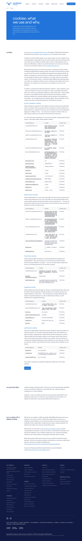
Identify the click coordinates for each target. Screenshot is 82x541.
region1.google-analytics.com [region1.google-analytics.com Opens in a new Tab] (32, 314)
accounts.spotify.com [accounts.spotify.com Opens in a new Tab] (30, 176)
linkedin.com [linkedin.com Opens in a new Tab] (28, 187)
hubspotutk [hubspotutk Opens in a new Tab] (42, 270)
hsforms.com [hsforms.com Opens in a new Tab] (28, 173)
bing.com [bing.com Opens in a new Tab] (27, 323)
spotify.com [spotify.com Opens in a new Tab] (28, 350)
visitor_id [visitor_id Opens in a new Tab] (53, 131)
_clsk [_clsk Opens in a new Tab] (50, 238)
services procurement (29, 476)
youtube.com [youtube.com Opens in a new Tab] (28, 353)
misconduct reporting (46, 522)
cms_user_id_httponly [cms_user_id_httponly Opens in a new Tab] (51, 156)
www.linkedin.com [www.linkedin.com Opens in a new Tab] (29, 317)
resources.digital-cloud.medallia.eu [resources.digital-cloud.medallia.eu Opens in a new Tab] (34, 240)
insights (47, 3)
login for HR (63, 479)
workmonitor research (29, 483)
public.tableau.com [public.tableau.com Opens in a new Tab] (30, 181)
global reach (54, 3)
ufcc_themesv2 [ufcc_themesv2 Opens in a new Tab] (49, 308)
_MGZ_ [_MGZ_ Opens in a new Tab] (48, 309)
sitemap (8, 524)
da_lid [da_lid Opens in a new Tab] (53, 234)
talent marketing (28, 467)
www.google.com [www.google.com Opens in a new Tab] (29, 163)
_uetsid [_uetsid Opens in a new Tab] (45, 305)
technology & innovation (30, 472)
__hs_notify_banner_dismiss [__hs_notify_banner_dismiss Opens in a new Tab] (51, 141)
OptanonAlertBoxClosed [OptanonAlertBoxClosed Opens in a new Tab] (51, 139)
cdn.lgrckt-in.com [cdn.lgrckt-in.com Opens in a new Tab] (29, 160)
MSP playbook (27, 495)
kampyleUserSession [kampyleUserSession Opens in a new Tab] (50, 215)
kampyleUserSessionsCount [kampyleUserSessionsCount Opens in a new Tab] (51, 212)
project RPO (9, 481)
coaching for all (10, 477)
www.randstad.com (45, 54)
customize (27, 368)
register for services (65, 483)
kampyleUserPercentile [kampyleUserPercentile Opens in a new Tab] (51, 215)
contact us (44, 467)
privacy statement (24, 522)
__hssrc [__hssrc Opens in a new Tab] (46, 234)
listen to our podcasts (29, 506)
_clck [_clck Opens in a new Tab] (46, 235)
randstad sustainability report (49, 485)
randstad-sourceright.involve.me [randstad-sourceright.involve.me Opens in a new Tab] (33, 178)
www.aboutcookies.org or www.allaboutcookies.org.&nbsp (43, 444)
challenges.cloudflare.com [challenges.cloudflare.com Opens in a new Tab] (31, 184)
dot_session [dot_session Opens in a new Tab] (48, 131)
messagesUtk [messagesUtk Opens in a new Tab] (47, 272)
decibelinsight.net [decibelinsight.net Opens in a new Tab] (29, 251)
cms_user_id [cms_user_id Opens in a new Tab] (48, 155)
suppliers (62, 472)
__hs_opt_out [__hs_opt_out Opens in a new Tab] (51, 305)
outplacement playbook (30, 497)
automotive (9, 500)
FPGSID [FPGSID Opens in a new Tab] (48, 304)
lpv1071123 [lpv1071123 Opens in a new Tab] (49, 147)
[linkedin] (7, 519)
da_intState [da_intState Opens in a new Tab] (51, 235)
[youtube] (11, 519)
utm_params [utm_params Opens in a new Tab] (48, 139)
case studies (27, 499)
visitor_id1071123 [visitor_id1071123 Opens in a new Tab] (49, 125)
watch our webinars (29, 503)
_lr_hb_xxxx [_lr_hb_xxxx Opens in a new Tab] (47, 135)
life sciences (9, 509)
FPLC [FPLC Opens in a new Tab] (47, 238)
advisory (27, 3)
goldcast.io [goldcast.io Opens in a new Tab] (28, 170)
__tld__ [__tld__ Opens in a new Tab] (50, 143)
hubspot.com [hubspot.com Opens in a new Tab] (28, 190)
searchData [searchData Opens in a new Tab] (52, 158)
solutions (34, 3)
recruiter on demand (11, 484)
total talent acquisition (11, 488)
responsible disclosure (18, 524)
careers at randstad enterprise (67, 469)
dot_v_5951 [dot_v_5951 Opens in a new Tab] (53, 309)
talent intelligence (28, 469)
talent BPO (9, 486)
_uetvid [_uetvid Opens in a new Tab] (44, 304)
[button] (68, 3)
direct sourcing (10, 479)
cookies (56, 522)
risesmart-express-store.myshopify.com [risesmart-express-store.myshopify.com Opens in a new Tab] (30, 167)
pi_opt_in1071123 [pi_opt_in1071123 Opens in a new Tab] (52, 127)
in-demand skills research (30, 486)
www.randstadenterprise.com (38, 52)
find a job (62, 467)
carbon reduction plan (47, 483)
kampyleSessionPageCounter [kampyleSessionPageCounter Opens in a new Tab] (51, 213)
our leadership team (47, 478)
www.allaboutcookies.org (52, 65)
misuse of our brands (66, 522)
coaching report (28, 490)
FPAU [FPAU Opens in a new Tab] (52, 304)
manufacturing (10, 511)
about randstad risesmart (48, 474)
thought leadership (29, 501)
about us (62, 3)
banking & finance (10, 502)
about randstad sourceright (49, 472)
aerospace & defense (11, 498)
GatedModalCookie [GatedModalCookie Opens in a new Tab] (51, 153)
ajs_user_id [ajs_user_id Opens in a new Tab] (48, 270)
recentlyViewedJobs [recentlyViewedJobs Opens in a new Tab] (50, 151)
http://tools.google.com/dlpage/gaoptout (38, 449)
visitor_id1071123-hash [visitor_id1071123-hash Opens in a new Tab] (50, 128)
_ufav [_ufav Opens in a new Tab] (53, 155)
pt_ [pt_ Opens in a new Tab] (45, 147)
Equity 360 (27, 474)
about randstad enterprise (48, 469)
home (7, 8)
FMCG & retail (9, 504)
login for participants (65, 481)
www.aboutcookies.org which (52, 428)
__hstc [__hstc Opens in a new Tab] (47, 236)
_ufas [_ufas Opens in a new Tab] (43, 308)
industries (40, 3)
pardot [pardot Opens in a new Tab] (55, 147)
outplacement (9, 475)
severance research (29, 488)
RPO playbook (27, 492)
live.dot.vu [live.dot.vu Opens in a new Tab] (27, 312)
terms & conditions (11, 522)
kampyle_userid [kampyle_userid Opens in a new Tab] (48, 211)
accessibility (34, 522)
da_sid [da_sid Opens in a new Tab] (54, 238)
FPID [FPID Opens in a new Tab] (50, 234)
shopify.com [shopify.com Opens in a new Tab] (28, 247)
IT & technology (10, 507)
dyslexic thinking (46, 480)
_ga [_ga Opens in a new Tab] (56, 234)
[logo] (13, 4)
